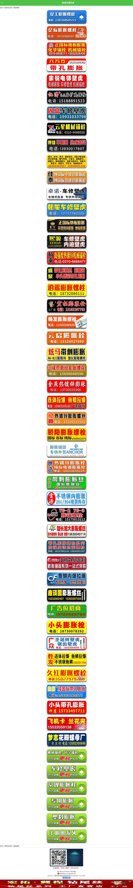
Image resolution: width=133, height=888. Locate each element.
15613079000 (81, 875)
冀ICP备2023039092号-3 (63, 871)
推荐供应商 (8, 7)
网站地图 (73, 871)
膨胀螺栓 (16, 7)
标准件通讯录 (68, 3)
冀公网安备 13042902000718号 (66, 874)
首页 (1, 7)
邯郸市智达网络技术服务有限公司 (63, 875)
